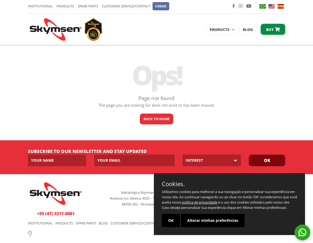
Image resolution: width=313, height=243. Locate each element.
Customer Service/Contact (126, 6)
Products (65, 6)
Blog (248, 29)
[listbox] (211, 160)
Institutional (40, 6)
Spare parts (88, 6)
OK (170, 220)
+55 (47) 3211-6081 (56, 214)
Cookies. (173, 183)
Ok (267, 160)
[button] (161, 6)
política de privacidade (199, 202)
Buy (273, 29)
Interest (194, 160)
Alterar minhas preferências (212, 220)
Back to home (156, 118)
